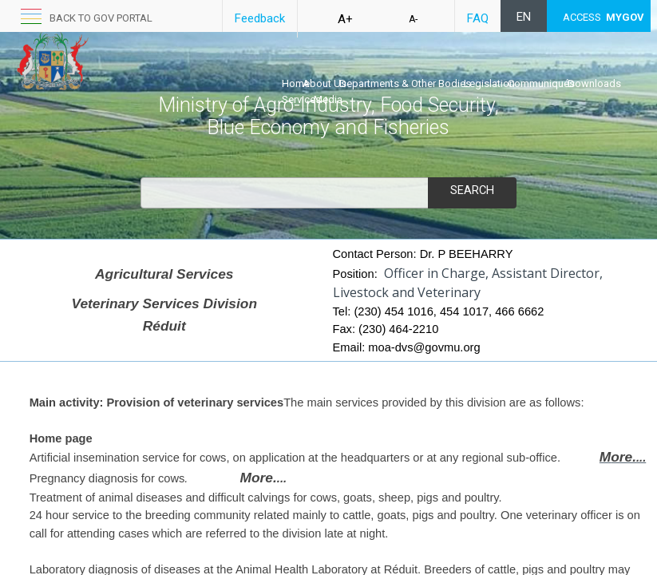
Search (471, 191)
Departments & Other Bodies (405, 83)
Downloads (594, 83)
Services (301, 99)
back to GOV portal (100, 18)
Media (328, 99)
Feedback (260, 18)
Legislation (489, 83)
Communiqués (541, 83)
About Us (324, 83)
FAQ (478, 18)
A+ (345, 19)
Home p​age (61, 438)
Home (296, 83)
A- (413, 19)
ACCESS (603, 17)
